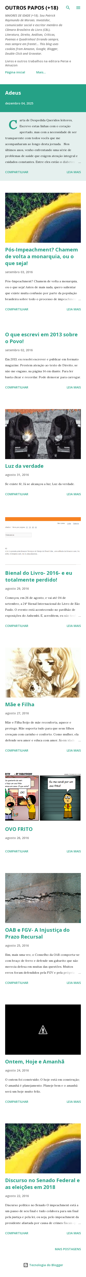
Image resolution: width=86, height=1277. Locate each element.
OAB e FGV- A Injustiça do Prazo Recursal (37, 933)
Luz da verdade (24, 465)
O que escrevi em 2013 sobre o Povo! (41, 338)
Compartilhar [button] (16, 172)
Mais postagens (68, 1249)
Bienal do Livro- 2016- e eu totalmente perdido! (38, 576)
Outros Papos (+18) (31, 7)
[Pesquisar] (68, 7)
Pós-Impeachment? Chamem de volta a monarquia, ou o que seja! (41, 256)
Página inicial (15, 72)
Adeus (13, 92)
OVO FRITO (19, 828)
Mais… (41, 72)
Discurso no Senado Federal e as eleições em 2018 (42, 1183)
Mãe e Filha (19, 704)
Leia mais (74, 172)
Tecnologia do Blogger (43, 1265)
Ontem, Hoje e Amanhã (34, 1061)
